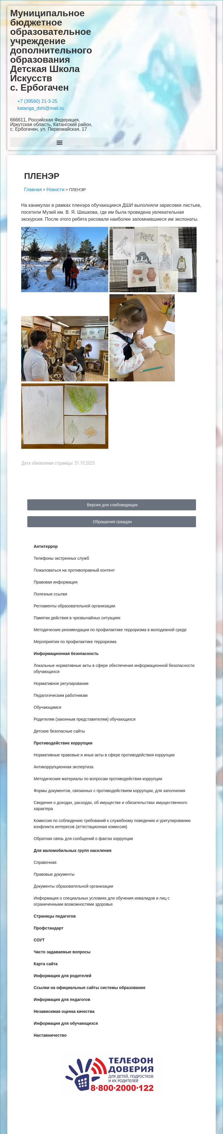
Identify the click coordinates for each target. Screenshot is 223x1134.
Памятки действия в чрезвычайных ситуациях (77, 618)
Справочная (45, 862)
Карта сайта (45, 963)
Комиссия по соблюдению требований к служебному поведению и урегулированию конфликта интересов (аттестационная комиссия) (112, 823)
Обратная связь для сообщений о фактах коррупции (83, 838)
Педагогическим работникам (60, 695)
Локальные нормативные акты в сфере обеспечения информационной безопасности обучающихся (114, 668)
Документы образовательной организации (73, 886)
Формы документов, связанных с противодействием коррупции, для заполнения (109, 790)
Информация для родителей (62, 975)
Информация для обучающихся (66, 1023)
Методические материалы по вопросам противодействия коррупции (98, 778)
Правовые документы (54, 874)
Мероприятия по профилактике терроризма (75, 641)
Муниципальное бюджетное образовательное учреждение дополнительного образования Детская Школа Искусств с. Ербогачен (51, 50)
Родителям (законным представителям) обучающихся (85, 719)
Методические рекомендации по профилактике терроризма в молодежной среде (110, 629)
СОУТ (39, 940)
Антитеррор (46, 546)
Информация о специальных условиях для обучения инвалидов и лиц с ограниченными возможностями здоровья (102, 901)
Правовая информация (56, 582)
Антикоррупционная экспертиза (63, 767)
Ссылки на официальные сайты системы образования (89, 987)
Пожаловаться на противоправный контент (74, 570)
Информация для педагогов (62, 999)
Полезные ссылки (50, 594)
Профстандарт (48, 928)
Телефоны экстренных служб (61, 558)
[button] (59, 142)
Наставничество (50, 1035)
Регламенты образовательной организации (74, 606)
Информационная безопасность (66, 653)
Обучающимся (47, 707)
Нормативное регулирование (61, 683)
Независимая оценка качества (64, 1011)
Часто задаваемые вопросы (62, 952)
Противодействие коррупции (63, 743)
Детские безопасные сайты (59, 731)
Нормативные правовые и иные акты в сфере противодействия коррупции (104, 755)
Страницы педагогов (55, 916)
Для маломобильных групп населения (73, 850)
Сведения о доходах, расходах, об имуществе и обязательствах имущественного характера (110, 805)
